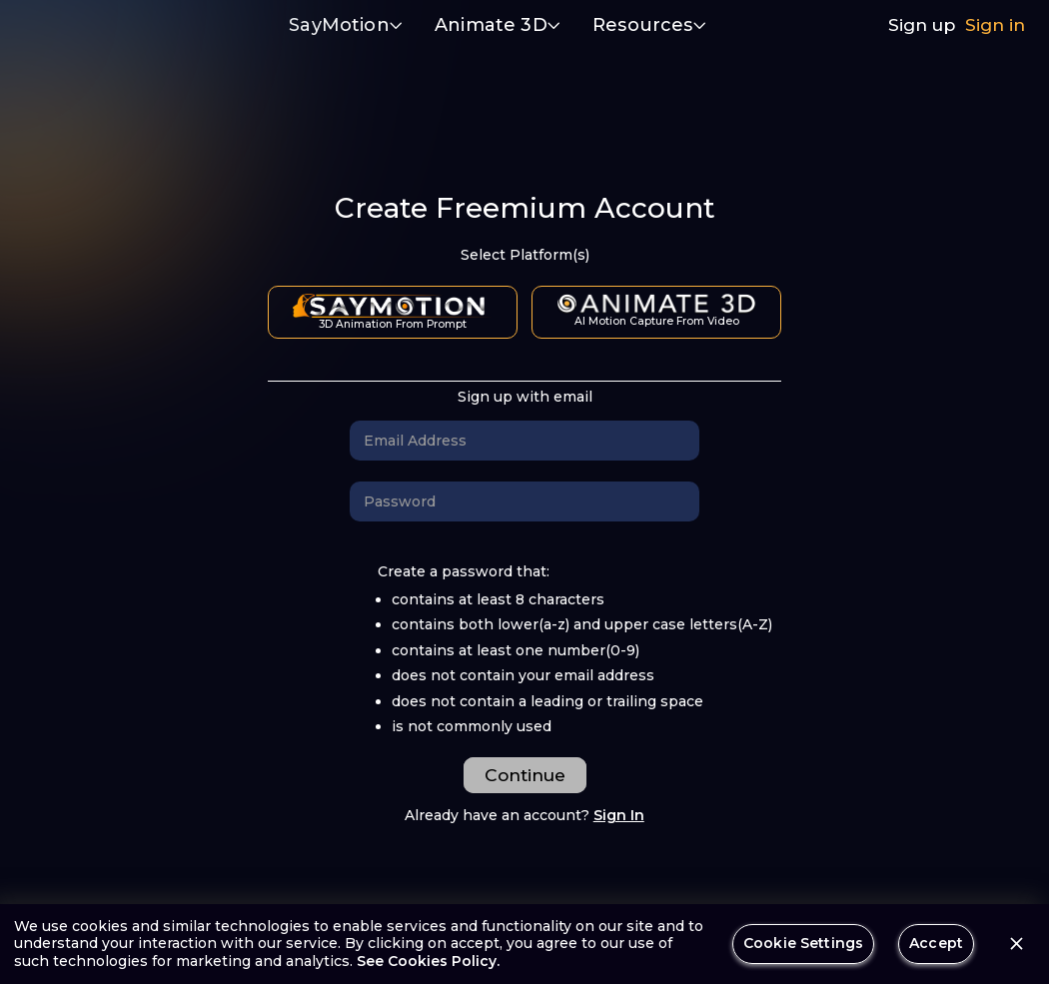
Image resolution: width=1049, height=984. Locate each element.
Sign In (618, 815)
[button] (346, 27)
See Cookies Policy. (428, 961)
